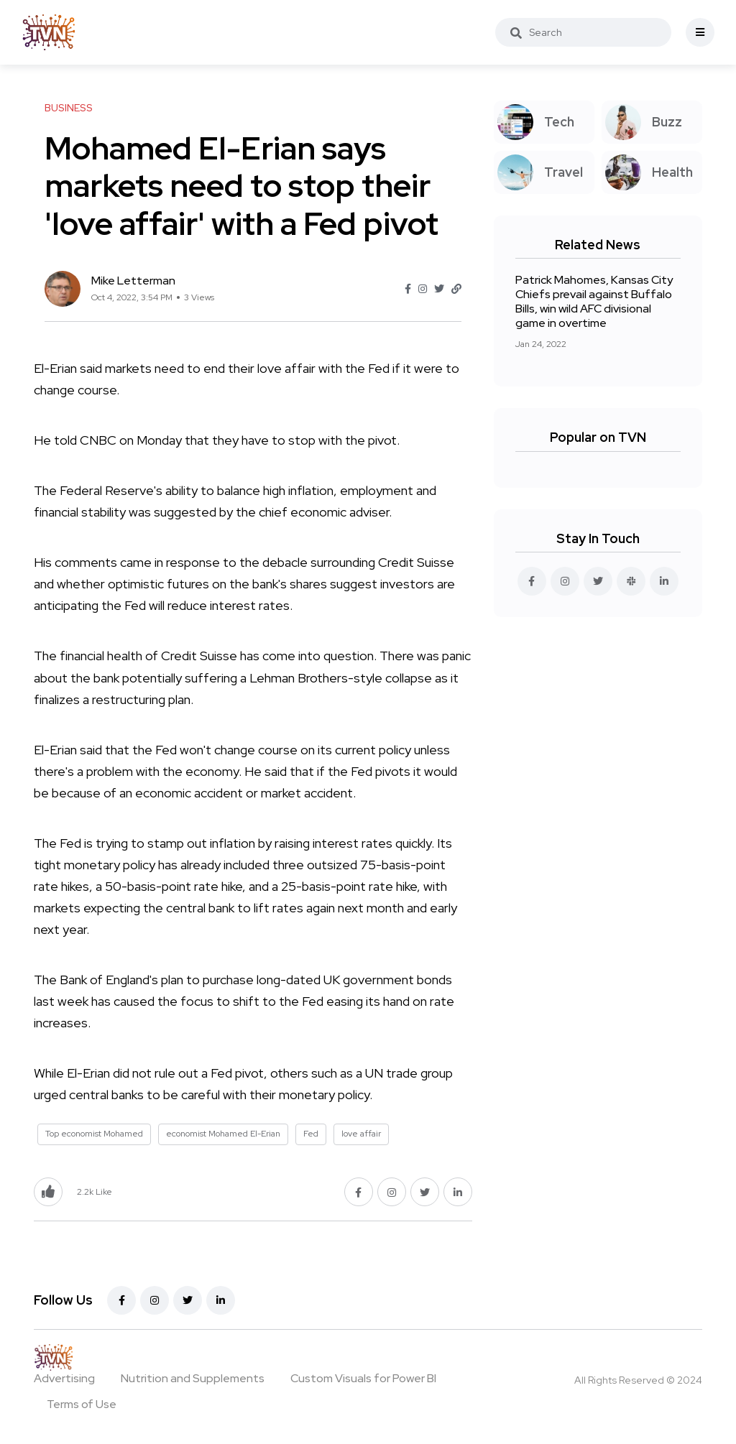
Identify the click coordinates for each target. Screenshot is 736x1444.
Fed (310, 1133)
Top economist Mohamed (94, 1133)
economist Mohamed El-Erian (223, 1133)
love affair (361, 1133)
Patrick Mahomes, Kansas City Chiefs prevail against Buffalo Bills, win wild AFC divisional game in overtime (594, 301)
